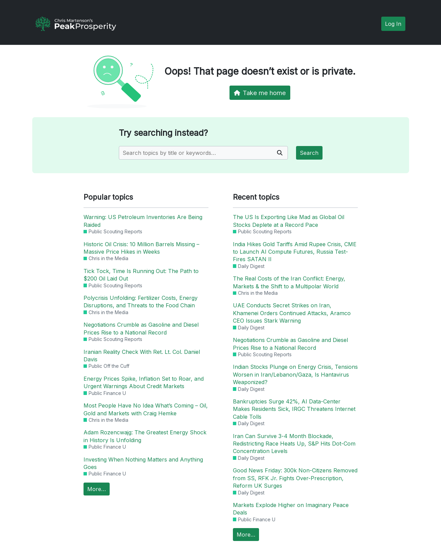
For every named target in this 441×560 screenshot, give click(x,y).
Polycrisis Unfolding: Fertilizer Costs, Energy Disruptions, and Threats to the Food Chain (141, 301)
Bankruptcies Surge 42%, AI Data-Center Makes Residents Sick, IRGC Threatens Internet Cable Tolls (294, 409)
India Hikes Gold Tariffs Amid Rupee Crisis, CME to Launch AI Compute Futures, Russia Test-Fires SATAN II (294, 252)
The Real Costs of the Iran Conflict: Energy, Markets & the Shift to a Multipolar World (289, 282)
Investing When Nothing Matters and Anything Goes (143, 463)
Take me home (260, 92)
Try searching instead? (163, 133)
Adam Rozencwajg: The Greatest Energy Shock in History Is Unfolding (145, 436)
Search (309, 152)
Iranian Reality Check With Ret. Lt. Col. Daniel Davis (142, 355)
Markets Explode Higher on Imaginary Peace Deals (291, 509)
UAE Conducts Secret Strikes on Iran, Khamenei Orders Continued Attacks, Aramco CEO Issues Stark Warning (292, 313)
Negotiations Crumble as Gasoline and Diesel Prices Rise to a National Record (141, 328)
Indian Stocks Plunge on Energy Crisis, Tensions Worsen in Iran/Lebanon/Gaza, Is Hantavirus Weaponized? (295, 374)
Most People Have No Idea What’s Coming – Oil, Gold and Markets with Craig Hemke (146, 409)
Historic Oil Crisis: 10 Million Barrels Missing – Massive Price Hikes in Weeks (141, 248)
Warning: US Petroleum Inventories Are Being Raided (143, 221)
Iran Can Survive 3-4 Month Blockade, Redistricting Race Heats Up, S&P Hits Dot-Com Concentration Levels (294, 444)
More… (96, 489)
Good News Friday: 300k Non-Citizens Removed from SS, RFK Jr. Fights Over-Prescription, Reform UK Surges (295, 478)
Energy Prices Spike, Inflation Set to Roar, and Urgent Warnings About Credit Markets (144, 382)
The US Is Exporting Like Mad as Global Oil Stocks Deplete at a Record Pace (288, 221)
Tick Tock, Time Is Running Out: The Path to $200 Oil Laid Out (141, 275)
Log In (393, 23)
